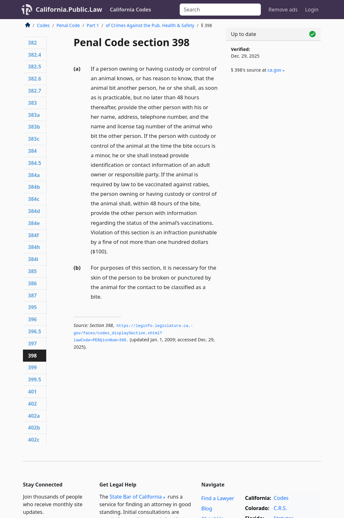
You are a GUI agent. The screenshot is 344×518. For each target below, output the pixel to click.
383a (34, 114)
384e (34, 223)
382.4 (34, 54)
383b (34, 126)
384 (32, 150)
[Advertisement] (273, 128)
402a (34, 415)
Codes (43, 25)
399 (32, 367)
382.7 (34, 90)
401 (32, 391)
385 (32, 271)
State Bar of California (136, 496)
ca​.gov (274, 70)
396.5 (34, 331)
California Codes (130, 9)
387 (32, 295)
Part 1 (93, 25)
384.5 (34, 163)
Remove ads (283, 9)
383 (32, 102)
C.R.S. (280, 508)
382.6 (34, 78)
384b (34, 186)
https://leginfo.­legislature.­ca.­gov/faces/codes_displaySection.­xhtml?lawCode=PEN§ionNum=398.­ (133, 333)
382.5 (34, 66)
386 (32, 283)
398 (32, 355)
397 (32, 343)
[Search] (220, 10)
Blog (206, 508)
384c (33, 198)
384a (34, 175)
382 (32, 42)
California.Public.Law (69, 9)
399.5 (34, 379)
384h (34, 247)
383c (33, 138)
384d (34, 211)
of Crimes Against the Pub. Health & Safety (150, 25)
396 (32, 319)
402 (32, 403)
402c (33, 439)
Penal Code (68, 25)
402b (34, 427)
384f (33, 235)
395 (32, 307)
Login (312, 9)
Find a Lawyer (217, 498)
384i (33, 259)
